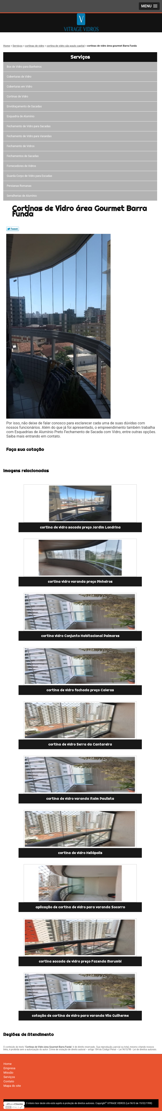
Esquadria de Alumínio (21, 116)
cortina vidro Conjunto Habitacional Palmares (80, 636)
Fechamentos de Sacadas (23, 156)
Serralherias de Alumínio (22, 195)
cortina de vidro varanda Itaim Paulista (80, 799)
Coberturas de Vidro (20, 76)
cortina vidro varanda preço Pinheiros (80, 582)
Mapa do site (12, 1085)
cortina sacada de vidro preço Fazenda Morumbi (80, 961)
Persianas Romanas (20, 185)
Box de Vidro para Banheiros (25, 66)
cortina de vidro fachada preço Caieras (80, 690)
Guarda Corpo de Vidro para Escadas (30, 176)
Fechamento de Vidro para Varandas (30, 136)
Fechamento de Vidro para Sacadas (29, 126)
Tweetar (12, 228)
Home (7, 1064)
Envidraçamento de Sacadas (25, 106)
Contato (8, 1081)
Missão (8, 1072)
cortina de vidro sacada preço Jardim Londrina (80, 527)
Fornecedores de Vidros (22, 166)
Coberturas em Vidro (20, 86)
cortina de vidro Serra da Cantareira (80, 744)
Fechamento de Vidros (21, 146)
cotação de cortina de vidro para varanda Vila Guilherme (80, 1016)
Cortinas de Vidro (18, 96)
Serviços (80, 57)
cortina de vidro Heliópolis (80, 853)
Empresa (9, 1068)
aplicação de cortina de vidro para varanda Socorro (80, 907)
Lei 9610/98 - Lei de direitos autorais (137, 1049)
